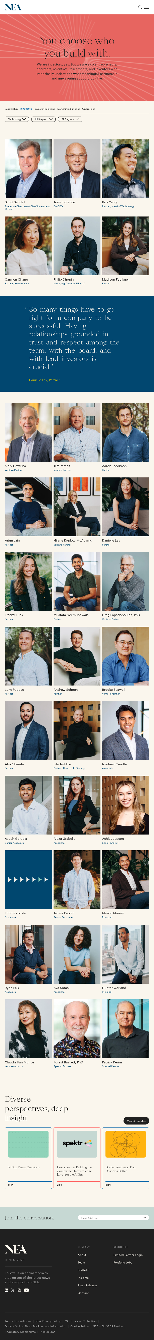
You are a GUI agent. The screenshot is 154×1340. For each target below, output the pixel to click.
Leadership (11, 108)
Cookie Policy (79, 1326)
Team (81, 1262)
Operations (88, 108)
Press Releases (87, 1285)
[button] (147, 7)
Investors (26, 108)
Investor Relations (45, 108)
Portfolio (83, 1270)
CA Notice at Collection (81, 1321)
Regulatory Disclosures (20, 1332)
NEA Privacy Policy (48, 1321)
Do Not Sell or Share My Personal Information (35, 1326)
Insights (83, 1277)
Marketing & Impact (68, 108)
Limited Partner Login (128, 1254)
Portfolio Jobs (122, 1262)
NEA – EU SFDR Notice (108, 1326)
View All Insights (136, 1121)
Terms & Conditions (18, 1321)
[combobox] (8, 119)
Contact (83, 1292)
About (82, 1254)
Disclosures (47, 1332)
